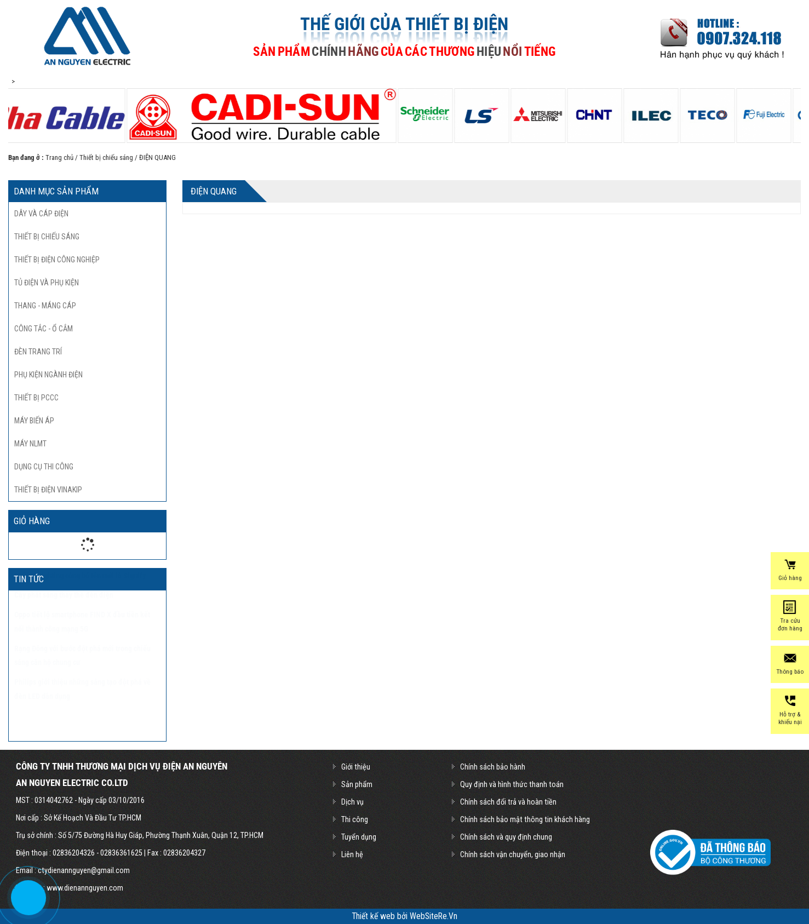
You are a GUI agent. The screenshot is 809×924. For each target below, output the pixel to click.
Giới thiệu (355, 766)
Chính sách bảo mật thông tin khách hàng (525, 819)
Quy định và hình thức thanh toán (512, 784)
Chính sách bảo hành (492, 766)
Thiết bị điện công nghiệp (57, 259)
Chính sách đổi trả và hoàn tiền (508, 801)
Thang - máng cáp (45, 305)
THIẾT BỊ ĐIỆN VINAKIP (48, 489)
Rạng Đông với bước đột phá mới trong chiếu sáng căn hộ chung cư (82, 682)
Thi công (354, 819)
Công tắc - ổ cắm (43, 328)
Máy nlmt (30, 443)
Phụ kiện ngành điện (48, 374)
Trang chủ (59, 157)
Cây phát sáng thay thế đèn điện (63, 621)
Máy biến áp (34, 420)
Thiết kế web (374, 916)
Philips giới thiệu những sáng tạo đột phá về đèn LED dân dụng (82, 715)
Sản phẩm (356, 784)
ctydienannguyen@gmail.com (84, 870)
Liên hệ (352, 854)
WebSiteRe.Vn (433, 916)
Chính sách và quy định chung (506, 837)
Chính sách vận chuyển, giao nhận (512, 854)
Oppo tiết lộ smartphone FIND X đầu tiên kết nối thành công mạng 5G (82, 648)
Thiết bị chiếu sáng (106, 157)
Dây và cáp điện (41, 213)
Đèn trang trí (38, 351)
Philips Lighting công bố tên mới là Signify (80, 602)
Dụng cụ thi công (43, 466)
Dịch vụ (352, 801)
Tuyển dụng (358, 837)
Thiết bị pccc (36, 397)
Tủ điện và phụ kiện (46, 282)
